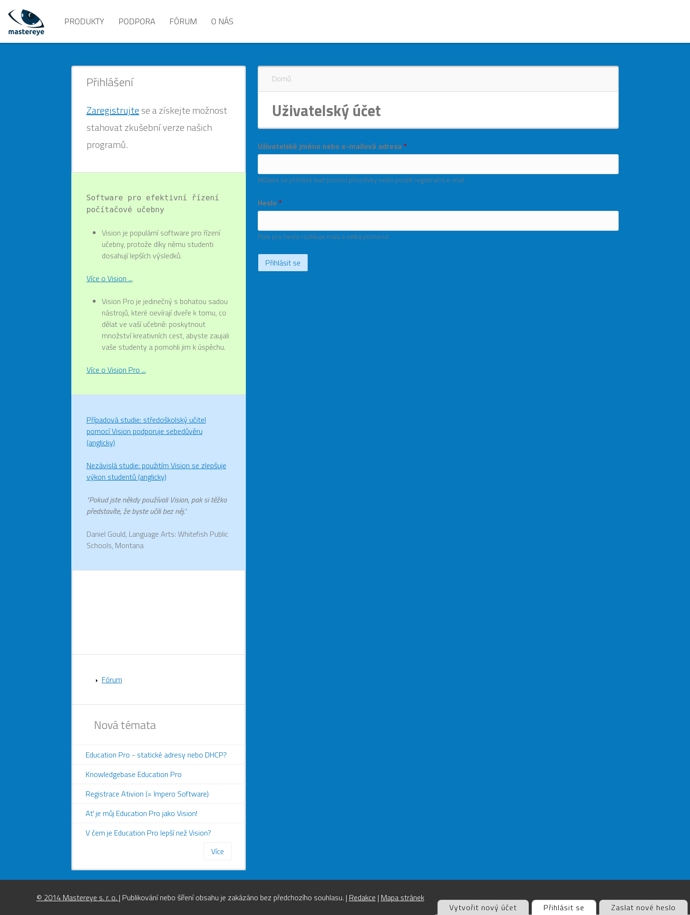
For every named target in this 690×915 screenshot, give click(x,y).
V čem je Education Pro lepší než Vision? (148, 832)
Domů (281, 78)
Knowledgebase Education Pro (134, 774)
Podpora (136, 21)
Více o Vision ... (110, 278)
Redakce (362, 897)
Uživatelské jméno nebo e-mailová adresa (332, 146)
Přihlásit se (570, 906)
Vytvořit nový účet (483, 907)
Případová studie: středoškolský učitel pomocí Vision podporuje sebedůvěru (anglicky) (146, 431)
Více (217, 851)
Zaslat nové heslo (643, 907)
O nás (222, 21)
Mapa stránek (402, 897)
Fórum (183, 21)
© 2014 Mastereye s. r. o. (78, 897)
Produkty (84, 21)
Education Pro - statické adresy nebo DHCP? (156, 754)
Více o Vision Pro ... (116, 369)
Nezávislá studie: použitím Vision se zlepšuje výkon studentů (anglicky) (156, 471)
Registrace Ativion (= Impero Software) (147, 793)
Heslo (270, 202)
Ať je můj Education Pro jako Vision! (141, 813)
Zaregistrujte (113, 110)
